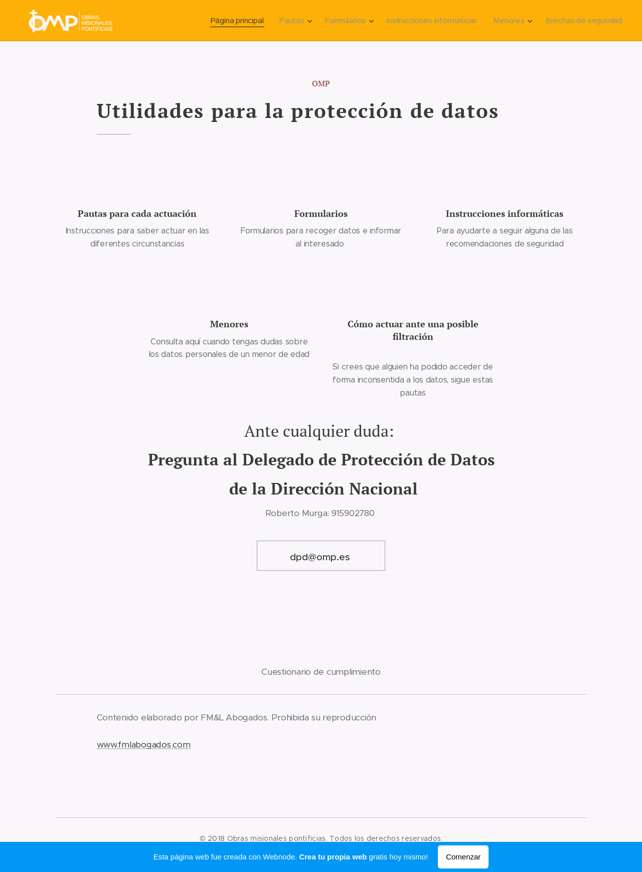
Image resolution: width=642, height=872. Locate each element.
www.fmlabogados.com (144, 744)
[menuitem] (237, 20)
